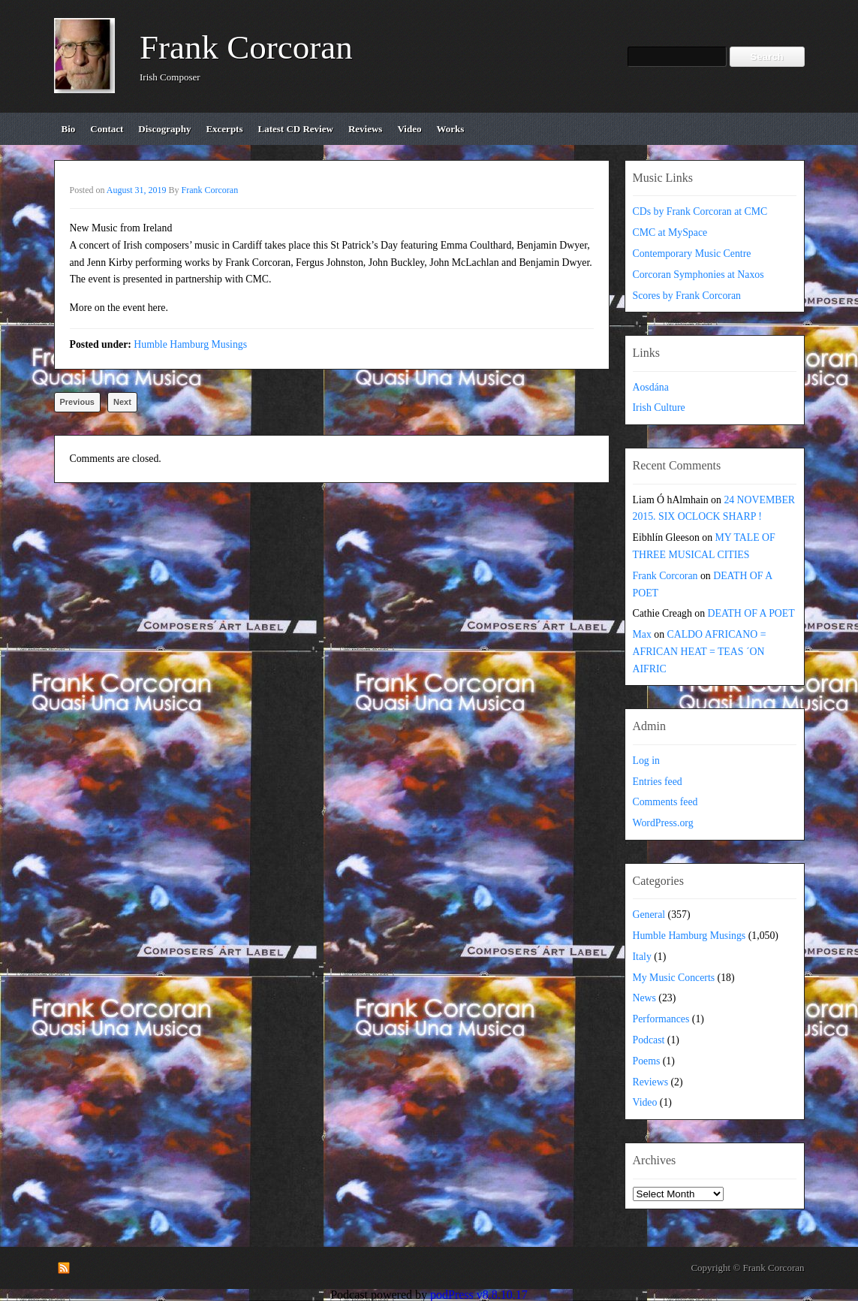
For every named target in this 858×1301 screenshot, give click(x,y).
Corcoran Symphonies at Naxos (698, 274)
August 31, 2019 (137, 190)
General (649, 914)
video (409, 128)
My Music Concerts (674, 977)
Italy (642, 956)
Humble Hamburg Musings (190, 344)
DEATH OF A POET (751, 613)
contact (106, 128)
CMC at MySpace (670, 232)
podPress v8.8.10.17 (479, 1294)
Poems (647, 1061)
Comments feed (665, 801)
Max (642, 634)
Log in (646, 760)
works (450, 128)
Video (645, 1102)
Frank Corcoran (246, 47)
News (644, 998)
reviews (365, 128)
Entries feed (657, 781)
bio (69, 128)
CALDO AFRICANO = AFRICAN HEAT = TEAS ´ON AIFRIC (699, 652)
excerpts (224, 128)
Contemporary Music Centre (692, 253)
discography (164, 128)
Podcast (649, 1040)
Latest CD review (295, 128)
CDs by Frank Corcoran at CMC (700, 211)
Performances (661, 1019)
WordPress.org (663, 823)
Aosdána (651, 387)
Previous (77, 401)
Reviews (651, 1082)
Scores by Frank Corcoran (687, 295)
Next (122, 401)
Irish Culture (659, 407)
